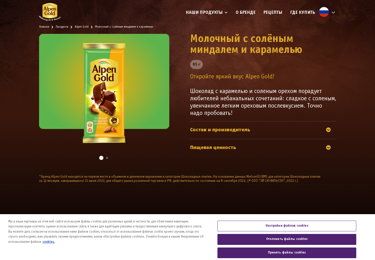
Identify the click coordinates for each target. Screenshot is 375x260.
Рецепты (272, 12)
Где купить (302, 12)
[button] (101, 158)
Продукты (62, 26)
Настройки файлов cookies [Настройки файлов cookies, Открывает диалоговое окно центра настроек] (287, 227)
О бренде (245, 12)
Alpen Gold (82, 26)
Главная (44, 26)
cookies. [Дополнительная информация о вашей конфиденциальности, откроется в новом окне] (48, 244)
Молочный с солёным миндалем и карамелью (124, 26)
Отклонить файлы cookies (287, 241)
